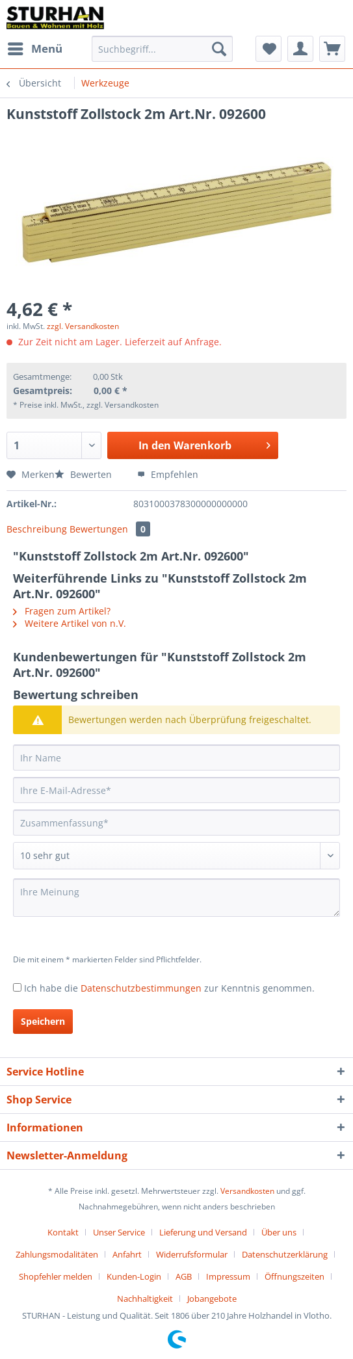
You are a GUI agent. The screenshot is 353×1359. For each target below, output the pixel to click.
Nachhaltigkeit (145, 1298)
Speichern (43, 1021)
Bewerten (84, 474)
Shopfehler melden (55, 1276)
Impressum (228, 1276)
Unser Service (119, 1232)
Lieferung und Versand (203, 1232)
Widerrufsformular (192, 1254)
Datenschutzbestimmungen (141, 988)
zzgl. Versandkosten (83, 326)
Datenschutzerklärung (285, 1254)
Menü (35, 47)
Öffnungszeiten (294, 1276)
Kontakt (63, 1232)
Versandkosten (247, 1190)
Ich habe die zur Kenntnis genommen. (169, 988)
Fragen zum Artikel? (62, 611)
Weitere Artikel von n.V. (69, 623)
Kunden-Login (134, 1276)
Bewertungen (110, 529)
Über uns (278, 1232)
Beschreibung (37, 529)
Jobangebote (212, 1298)
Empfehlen (167, 474)
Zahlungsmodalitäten (57, 1254)
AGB (184, 1276)
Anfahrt (127, 1254)
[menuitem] (34, 49)
